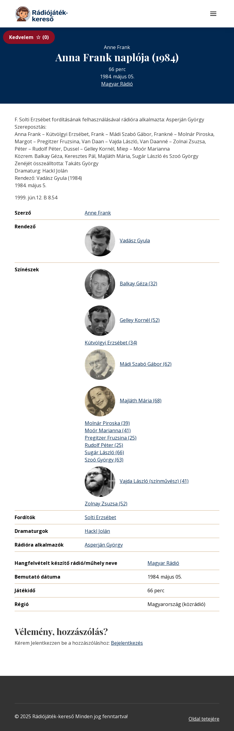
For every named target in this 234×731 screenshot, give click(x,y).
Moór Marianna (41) (108, 430)
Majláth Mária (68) (123, 401)
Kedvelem (29, 37)
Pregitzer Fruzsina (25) (110, 437)
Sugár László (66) (104, 452)
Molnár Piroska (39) (107, 423)
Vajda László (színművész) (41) (137, 481)
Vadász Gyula (117, 241)
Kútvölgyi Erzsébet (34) (111, 342)
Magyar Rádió (117, 83)
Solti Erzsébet (100, 517)
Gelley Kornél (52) (122, 320)
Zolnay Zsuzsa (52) (106, 503)
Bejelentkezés (127, 643)
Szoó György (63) (104, 459)
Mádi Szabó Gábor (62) (128, 364)
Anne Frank (98, 212)
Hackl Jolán (97, 531)
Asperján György (104, 544)
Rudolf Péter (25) (104, 445)
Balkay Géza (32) (121, 284)
